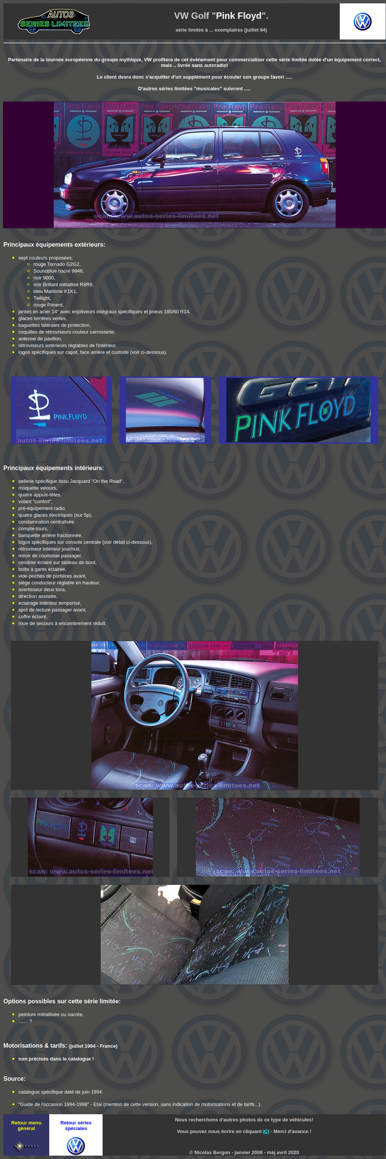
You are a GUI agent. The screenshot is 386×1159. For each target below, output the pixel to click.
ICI (266, 1131)
